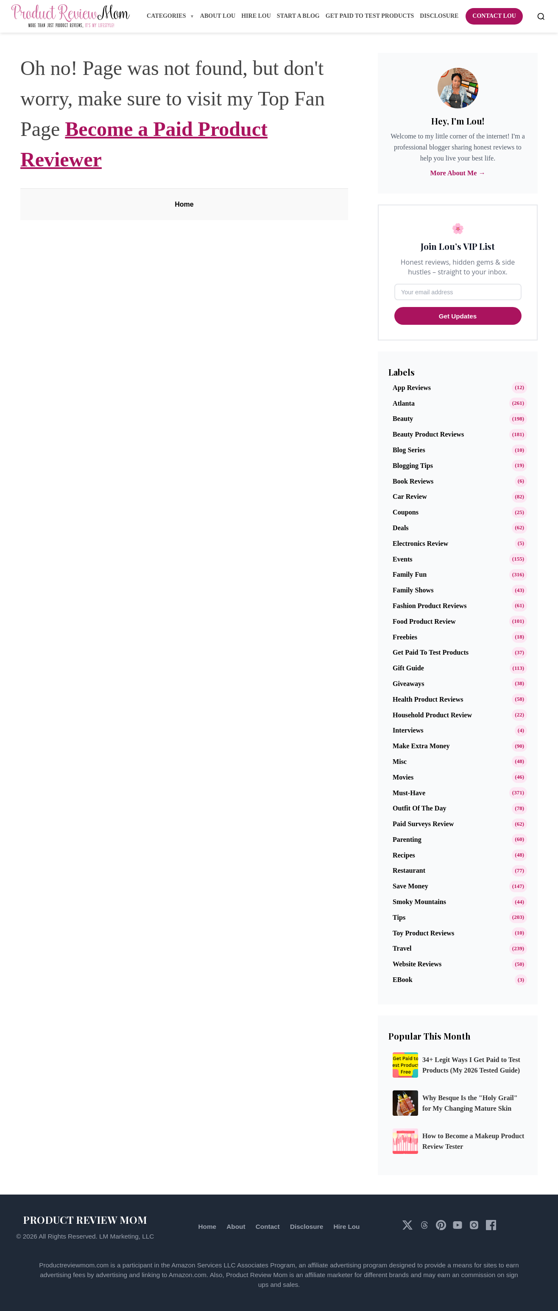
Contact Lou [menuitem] (494, 16)
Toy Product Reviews (423, 933)
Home (184, 204)
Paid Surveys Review (423, 823)
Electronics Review (420, 543)
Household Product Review (432, 715)
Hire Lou (346, 1226)
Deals (401, 527)
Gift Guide (408, 668)
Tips (399, 917)
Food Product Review (424, 621)
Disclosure (306, 1226)
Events (403, 559)
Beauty (403, 418)
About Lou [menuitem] (217, 16)
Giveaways (408, 683)
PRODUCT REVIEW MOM (85, 1219)
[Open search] (541, 16)
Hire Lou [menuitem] (256, 16)
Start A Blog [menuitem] (298, 16)
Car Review (410, 496)
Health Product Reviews (428, 699)
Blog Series (409, 450)
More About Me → (457, 173)
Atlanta (404, 403)
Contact (268, 1226)
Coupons (405, 512)
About (235, 1226)
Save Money (410, 886)
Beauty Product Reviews (428, 434)
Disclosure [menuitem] (439, 16)
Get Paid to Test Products (431, 652)
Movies (403, 777)
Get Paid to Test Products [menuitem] (370, 16)
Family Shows (413, 590)
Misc (400, 761)
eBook (403, 979)
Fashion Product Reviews (430, 605)
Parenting (407, 839)
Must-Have (409, 793)
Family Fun (410, 574)
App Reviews (412, 387)
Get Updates (458, 316)
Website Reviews (417, 964)
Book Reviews (413, 481)
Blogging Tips (413, 465)
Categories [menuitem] (167, 16)
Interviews (408, 730)
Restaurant (409, 870)
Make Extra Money (421, 746)
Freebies (405, 637)
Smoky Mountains (419, 901)
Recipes (404, 855)
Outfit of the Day (419, 808)
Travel (402, 948)
